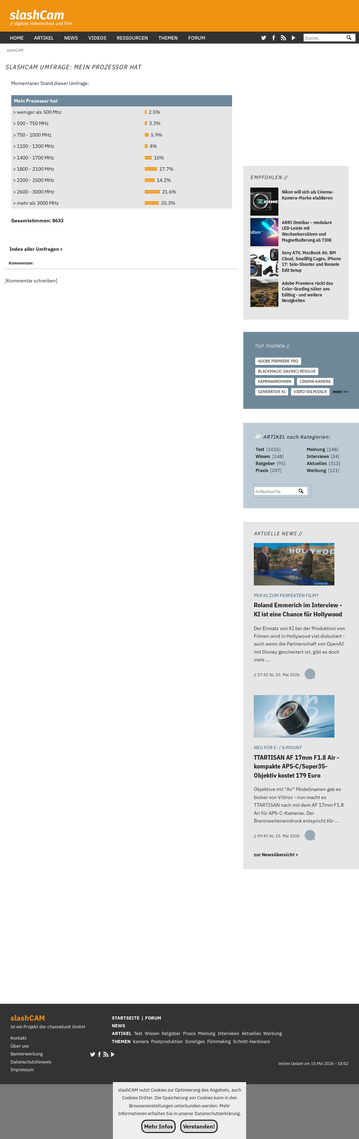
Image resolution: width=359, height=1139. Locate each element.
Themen (168, 37)
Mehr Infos (158, 1126)
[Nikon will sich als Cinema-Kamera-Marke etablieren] (264, 203)
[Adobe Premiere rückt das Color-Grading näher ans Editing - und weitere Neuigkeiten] (264, 294)
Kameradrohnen (274, 381)
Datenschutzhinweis (31, 1062)
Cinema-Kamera (315, 381)
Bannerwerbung (27, 1054)
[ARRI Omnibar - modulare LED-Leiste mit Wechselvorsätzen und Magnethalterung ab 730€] (264, 233)
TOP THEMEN (272, 346)
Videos (97, 37)
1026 (273, 449)
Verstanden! (199, 1126)
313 (334, 463)
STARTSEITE (126, 1018)
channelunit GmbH (66, 1027)
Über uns (20, 1046)
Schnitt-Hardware (251, 1042)
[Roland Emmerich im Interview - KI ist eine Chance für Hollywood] (294, 565)
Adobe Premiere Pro (278, 361)
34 (335, 456)
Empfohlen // (268, 177)
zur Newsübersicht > (276, 855)
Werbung (316, 470)
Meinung (316, 449)
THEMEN (121, 1042)
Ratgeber (265, 463)
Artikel (44, 37)
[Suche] (322, 38)
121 (334, 470)
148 (278, 456)
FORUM (153, 1018)
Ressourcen (132, 37)
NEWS (118, 1026)
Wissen (263, 456)
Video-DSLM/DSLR (310, 391)
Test (260, 449)
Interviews (318, 456)
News (71, 37)
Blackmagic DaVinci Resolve (287, 371)
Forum (196, 37)
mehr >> (340, 391)
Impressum (22, 1070)
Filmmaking (219, 1042)
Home (16, 37)
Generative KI (271, 391)
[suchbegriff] (274, 491)
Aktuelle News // (278, 533)
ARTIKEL (121, 1033)
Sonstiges (195, 1042)
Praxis (262, 470)
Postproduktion (167, 1042)
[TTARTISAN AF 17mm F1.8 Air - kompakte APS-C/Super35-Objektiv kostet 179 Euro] (294, 717)
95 (281, 463)
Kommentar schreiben (31, 280)
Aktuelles (317, 463)
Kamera (141, 1042)
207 (276, 470)
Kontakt (19, 1038)
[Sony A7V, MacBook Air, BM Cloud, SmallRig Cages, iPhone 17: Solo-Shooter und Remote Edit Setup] (264, 264)
